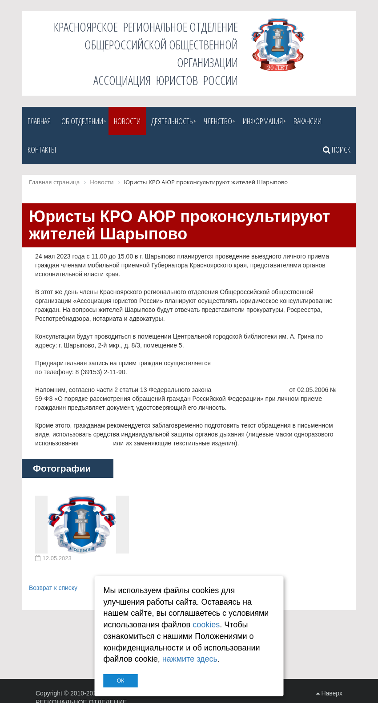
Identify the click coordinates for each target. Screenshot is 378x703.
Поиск (336, 149)
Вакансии (308, 121)
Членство (218, 121)
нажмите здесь (189, 659)
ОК (120, 681)
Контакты (42, 149)
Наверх (329, 693)
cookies (206, 624)
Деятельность (172, 121)
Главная (39, 121)
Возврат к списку (53, 587)
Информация (263, 121)
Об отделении (82, 121)
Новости (127, 121)
